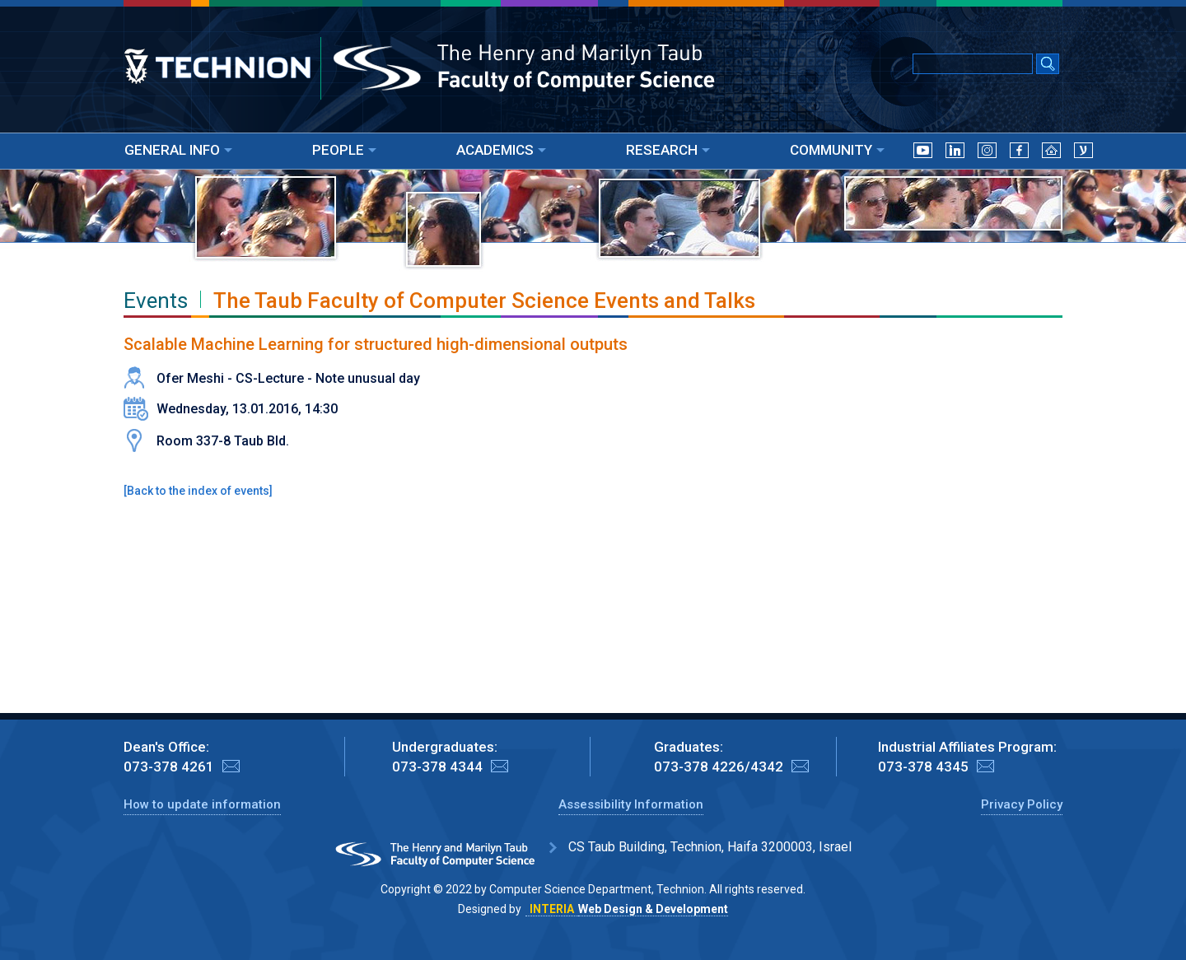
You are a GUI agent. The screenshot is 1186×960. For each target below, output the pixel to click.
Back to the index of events (198, 490)
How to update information (202, 804)
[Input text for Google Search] (973, 64)
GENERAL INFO (178, 150)
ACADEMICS (501, 150)
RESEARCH (668, 150)
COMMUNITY (837, 150)
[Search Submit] (1047, 65)
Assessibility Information (630, 804)
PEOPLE (344, 150)
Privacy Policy (1021, 804)
